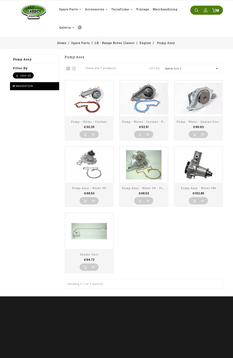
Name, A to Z (192, 68)
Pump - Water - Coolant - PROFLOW (149, 121)
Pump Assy (22, 59)
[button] (70, 9)
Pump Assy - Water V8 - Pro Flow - (148, 188)
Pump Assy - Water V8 (89, 188)
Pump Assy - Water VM (198, 188)
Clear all (23, 75)
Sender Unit (89, 254)
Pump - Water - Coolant (89, 121)
